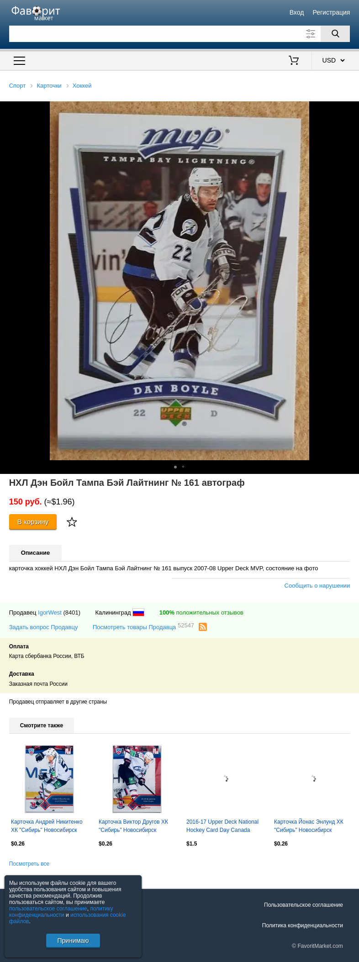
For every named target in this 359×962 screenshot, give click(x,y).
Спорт (17, 85)
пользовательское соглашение (48, 908)
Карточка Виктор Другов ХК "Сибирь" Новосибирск (133, 826)
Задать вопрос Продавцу (43, 627)
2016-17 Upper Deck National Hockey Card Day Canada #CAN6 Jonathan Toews (222, 827)
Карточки (49, 85)
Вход (297, 12)
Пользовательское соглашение (303, 905)
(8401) (71, 612)
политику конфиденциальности (61, 911)
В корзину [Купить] (33, 522)
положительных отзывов (201, 612)
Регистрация (331, 12)
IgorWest (50, 612)
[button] (350, 109)
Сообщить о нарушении (317, 585)
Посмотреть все (29, 864)
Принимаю (73, 940)
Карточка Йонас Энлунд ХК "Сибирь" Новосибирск (308, 826)
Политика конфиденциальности (302, 925)
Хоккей (82, 85)
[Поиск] (335, 34)
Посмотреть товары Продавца (143, 627)
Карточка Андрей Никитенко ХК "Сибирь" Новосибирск (47, 826)
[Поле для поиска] (179, 34)
